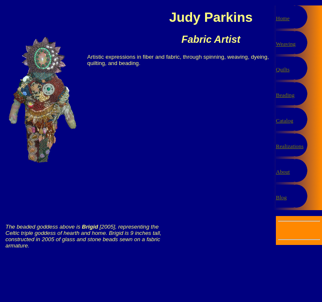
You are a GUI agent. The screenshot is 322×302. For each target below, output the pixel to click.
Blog (281, 197)
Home (283, 18)
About (283, 172)
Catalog (284, 120)
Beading (285, 95)
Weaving (286, 44)
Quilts (283, 69)
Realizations (290, 146)
